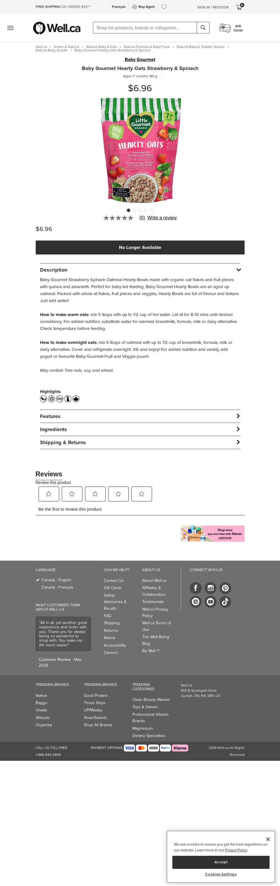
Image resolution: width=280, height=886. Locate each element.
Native (41, 696)
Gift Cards (113, 588)
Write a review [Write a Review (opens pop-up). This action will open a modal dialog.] (162, 218)
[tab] (140, 269)
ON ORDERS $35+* (63, 6)
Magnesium (142, 728)
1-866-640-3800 (48, 754)
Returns (111, 630)
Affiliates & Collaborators (154, 591)
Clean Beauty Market (150, 700)
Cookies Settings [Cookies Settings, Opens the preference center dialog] (221, 874)
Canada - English (56, 580)
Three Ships (95, 703)
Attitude (43, 718)
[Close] (268, 839)
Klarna (109, 638)
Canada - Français (57, 587)
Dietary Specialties (148, 736)
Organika (44, 725)
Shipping (112, 623)
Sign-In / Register (213, 7)
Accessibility (115, 645)
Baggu (41, 703)
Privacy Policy (236, 850)
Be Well (151, 651)
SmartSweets (95, 718)
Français (119, 6)
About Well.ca (154, 580)
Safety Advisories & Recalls (115, 601)
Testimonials (153, 602)
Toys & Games (145, 707)
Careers (111, 653)
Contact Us (114, 580)
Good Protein (96, 696)
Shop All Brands (98, 725)
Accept (221, 862)
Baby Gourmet (140, 59)
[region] (221, 857)
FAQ (107, 616)
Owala (41, 710)
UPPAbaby (93, 710)
